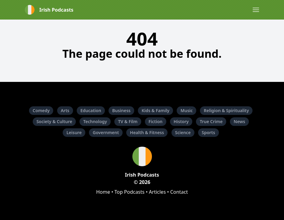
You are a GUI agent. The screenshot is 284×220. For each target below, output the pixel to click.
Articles (157, 192)
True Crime (211, 121)
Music (186, 110)
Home (103, 192)
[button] (256, 9)
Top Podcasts (129, 192)
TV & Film (127, 121)
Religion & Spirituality (226, 110)
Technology (95, 121)
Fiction (156, 121)
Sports (208, 132)
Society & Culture (54, 121)
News (239, 121)
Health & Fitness (147, 132)
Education (90, 110)
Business (121, 110)
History (181, 121)
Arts (65, 110)
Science (183, 132)
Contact (179, 192)
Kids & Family (155, 110)
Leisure (74, 132)
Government (106, 132)
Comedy (41, 110)
